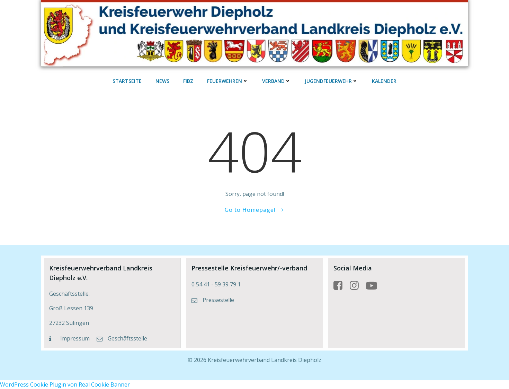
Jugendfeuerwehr (331, 81)
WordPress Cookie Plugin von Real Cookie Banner (65, 384)
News (162, 81)
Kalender (384, 81)
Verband (276, 81)
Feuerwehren (227, 81)
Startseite (127, 81)
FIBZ (188, 81)
